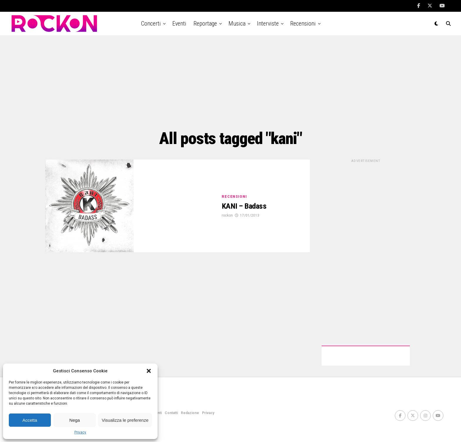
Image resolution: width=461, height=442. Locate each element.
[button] (149, 371)
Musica (236, 23)
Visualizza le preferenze (125, 420)
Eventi (179, 23)
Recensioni (303, 23)
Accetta (29, 420)
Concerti (151, 23)
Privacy (80, 432)
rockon (227, 216)
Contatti (171, 413)
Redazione (190, 413)
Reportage (205, 23)
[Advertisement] (230, 82)
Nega (74, 420)
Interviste (268, 23)
